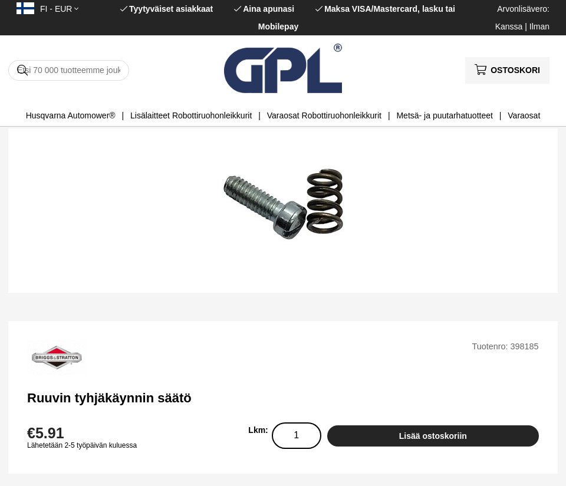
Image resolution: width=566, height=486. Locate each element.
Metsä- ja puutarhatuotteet (444, 115)
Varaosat (524, 115)
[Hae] (68, 70)
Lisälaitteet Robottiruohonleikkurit (191, 115)
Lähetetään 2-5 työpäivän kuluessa (82, 445)
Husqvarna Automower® (71, 115)
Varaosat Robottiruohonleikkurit (324, 115)
